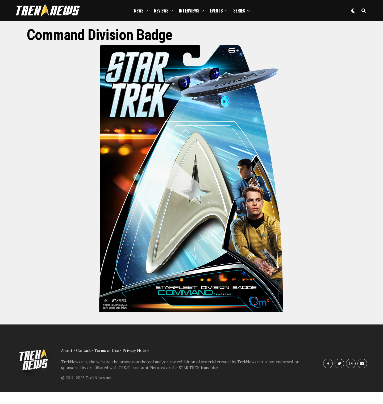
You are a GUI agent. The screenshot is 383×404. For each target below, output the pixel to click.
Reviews (161, 10)
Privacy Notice (136, 350)
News (139, 10)
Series (239, 10)
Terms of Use (106, 350)
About (66, 350)
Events (216, 10)
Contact (83, 350)
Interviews (189, 10)
